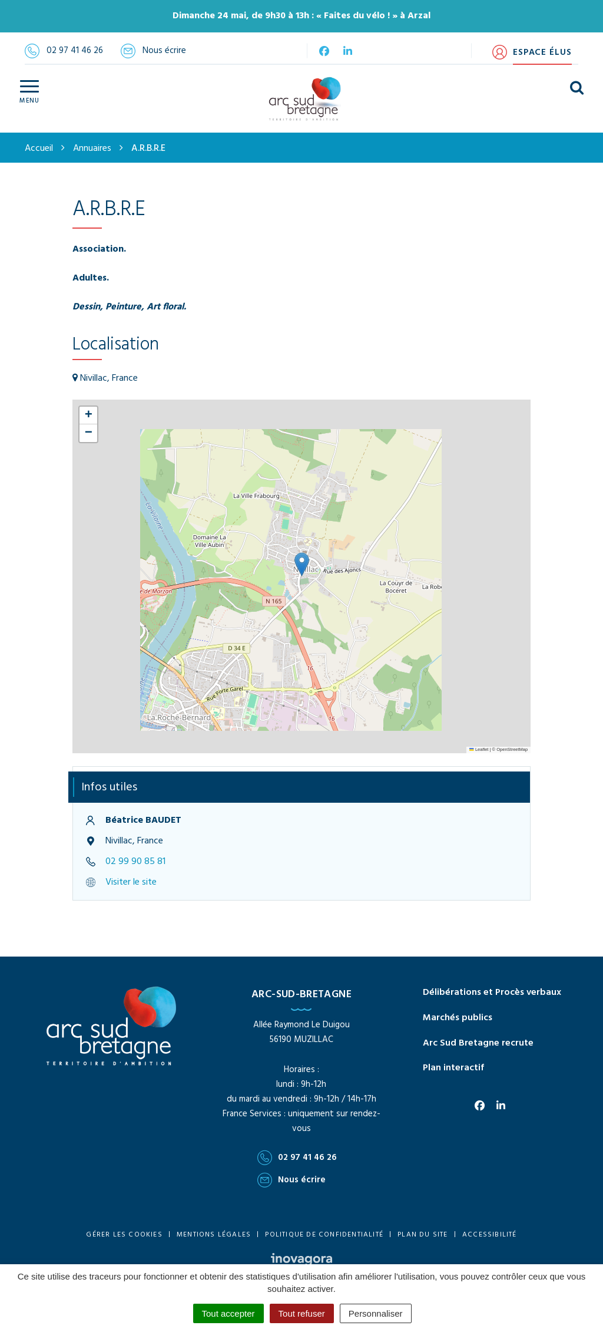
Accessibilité (489, 1235)
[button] (301, 564)
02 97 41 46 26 (297, 1157)
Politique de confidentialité (324, 1235)
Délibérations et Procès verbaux (492, 992)
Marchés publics (457, 1018)
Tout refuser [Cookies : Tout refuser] (302, 1313)
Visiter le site (131, 882)
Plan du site (422, 1235)
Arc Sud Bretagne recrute (478, 1043)
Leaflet (478, 749)
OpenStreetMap (512, 749)
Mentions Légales (214, 1235)
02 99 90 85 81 (135, 861)
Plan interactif (453, 1068)
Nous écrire (291, 1180)
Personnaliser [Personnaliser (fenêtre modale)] (376, 1313)
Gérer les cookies (124, 1235)
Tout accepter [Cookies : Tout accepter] (228, 1313)
